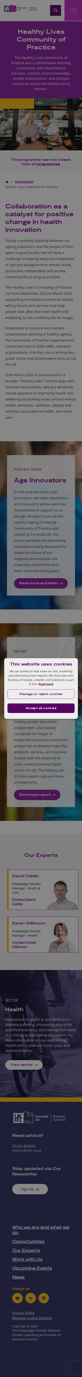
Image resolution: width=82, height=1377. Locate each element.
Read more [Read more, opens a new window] (46, 684)
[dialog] (41, 688)
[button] (41, 694)
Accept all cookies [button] (41, 708)
